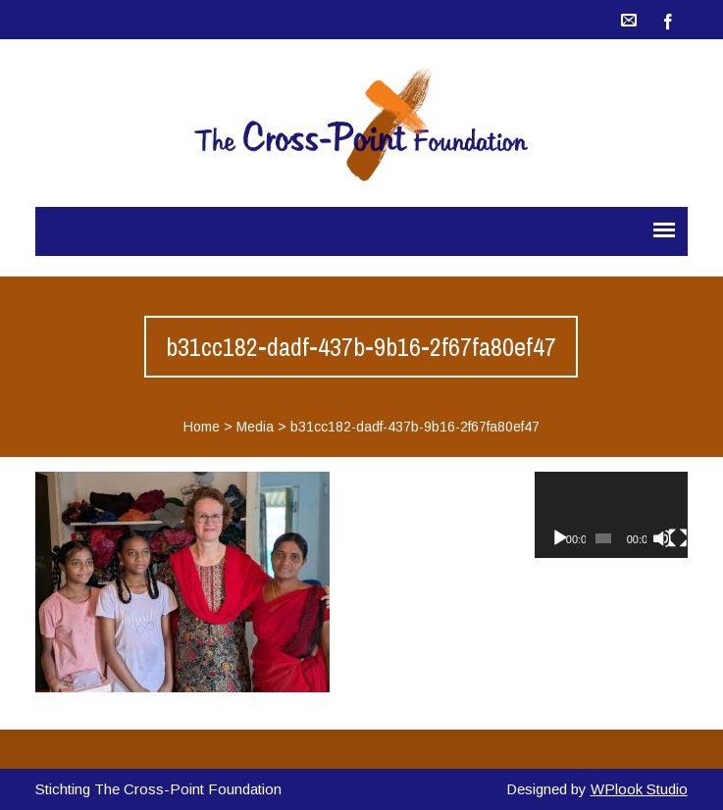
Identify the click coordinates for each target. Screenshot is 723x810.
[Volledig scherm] (678, 538)
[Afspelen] (560, 538)
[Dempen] (662, 538)
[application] (611, 515)
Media (255, 426)
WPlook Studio (639, 789)
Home (201, 426)
